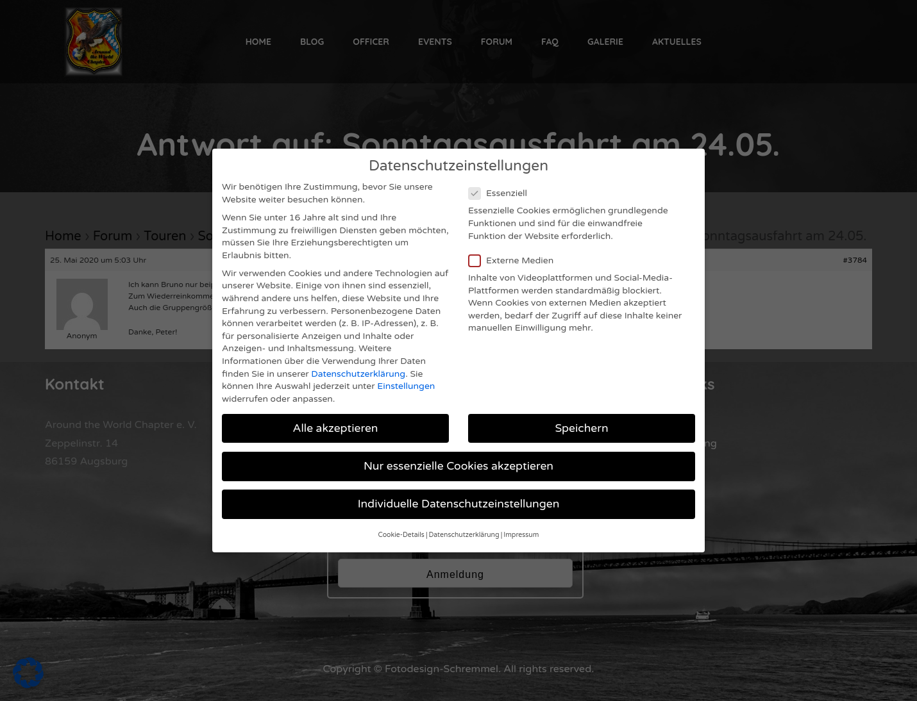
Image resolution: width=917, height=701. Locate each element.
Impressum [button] (521, 525)
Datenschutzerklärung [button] (464, 525)
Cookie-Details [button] (401, 525)
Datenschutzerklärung (358, 363)
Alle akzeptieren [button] (335, 418)
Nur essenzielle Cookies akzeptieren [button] (458, 456)
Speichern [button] (581, 418)
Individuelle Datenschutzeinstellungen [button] (459, 494)
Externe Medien (515, 250)
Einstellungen (406, 376)
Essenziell (501, 183)
